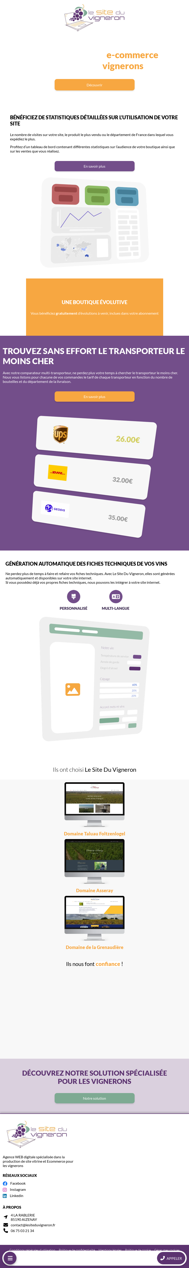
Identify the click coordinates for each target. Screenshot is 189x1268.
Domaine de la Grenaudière (94, 947)
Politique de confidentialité (77, 1250)
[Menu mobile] (10, 1258)
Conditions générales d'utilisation (32, 1250)
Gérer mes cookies (167, 1250)
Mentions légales (110, 1250)
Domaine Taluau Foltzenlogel (94, 833)
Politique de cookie (138, 1250)
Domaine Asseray (94, 890)
